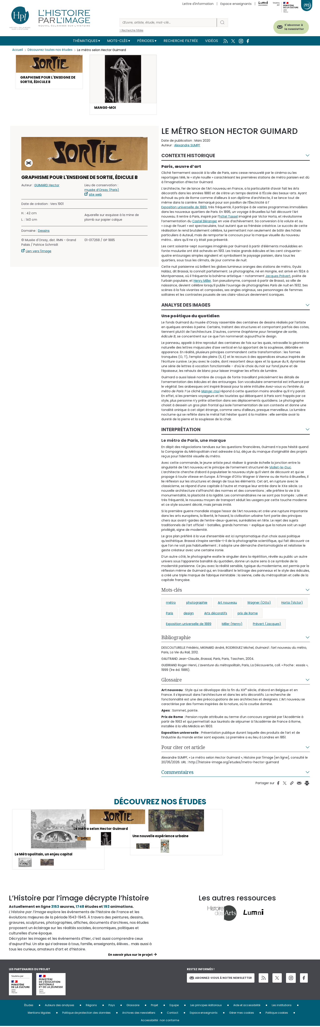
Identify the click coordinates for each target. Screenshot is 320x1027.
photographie (196, 603)
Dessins (44, 231)
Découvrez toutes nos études (51, 50)
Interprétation (180, 430)
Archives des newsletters (138, 1013)
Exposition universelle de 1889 (184, 208)
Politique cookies (277, 1013)
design (189, 614)
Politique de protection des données (86, 1013)
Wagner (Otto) (259, 603)
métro (171, 603)
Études (28, 1006)
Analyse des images (185, 306)
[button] (49, 73)
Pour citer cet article (183, 748)
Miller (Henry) (232, 624)
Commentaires (177, 773)
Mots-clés (117, 40)
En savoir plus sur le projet (130, 955)
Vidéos (211, 40)
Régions (91, 1006)
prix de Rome (248, 614)
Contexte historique (188, 156)
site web (95, 195)
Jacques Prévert (277, 277)
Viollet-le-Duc (280, 468)
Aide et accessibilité (246, 1006)
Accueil (18, 50)
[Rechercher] (168, 22)
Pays (111, 1006)
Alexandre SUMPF (187, 146)
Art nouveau (227, 603)
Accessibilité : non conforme (160, 1021)
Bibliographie (176, 638)
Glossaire (171, 680)
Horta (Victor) (292, 603)
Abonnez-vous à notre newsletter (221, 978)
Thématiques (85, 40)
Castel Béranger (204, 222)
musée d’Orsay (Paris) (101, 190)
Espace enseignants (236, 3)
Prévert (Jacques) (267, 624)
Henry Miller (202, 281)
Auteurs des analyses (59, 1006)
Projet (154, 1006)
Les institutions (282, 1006)
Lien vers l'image (38, 252)
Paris (169, 614)
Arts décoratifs (215, 614)
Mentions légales (39, 1013)
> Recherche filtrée (131, 30)
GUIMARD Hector (46, 186)
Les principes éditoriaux (206, 1006)
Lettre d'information (198, 3)
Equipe (174, 1006)
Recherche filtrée (181, 40)
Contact (172, 1013)
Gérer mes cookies (241, 1013)
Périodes (145, 40)
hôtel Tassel (228, 217)
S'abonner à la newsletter (290, 26)
